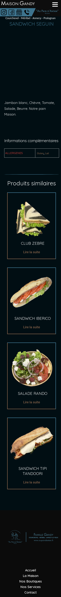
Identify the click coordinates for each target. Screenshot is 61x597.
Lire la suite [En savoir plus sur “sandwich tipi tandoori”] (31, 482)
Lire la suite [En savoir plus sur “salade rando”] (31, 402)
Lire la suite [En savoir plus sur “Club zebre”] (31, 252)
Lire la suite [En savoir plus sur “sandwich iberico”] (31, 327)
